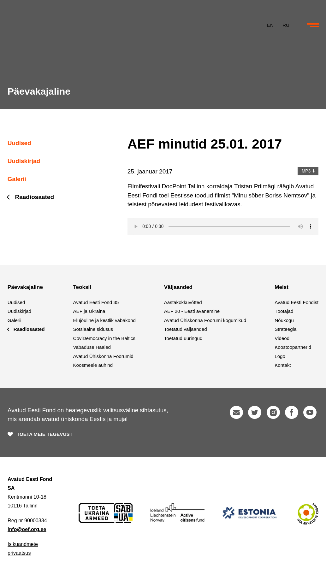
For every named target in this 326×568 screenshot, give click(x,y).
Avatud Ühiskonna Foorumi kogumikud (205, 320)
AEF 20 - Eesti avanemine (192, 311)
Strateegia (285, 329)
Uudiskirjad (24, 161)
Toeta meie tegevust (45, 434)
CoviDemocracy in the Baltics (104, 338)
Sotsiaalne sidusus (93, 329)
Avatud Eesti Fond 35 (96, 302)
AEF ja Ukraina (89, 311)
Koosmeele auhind (93, 365)
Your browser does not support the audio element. (223, 226)
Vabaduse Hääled (92, 347)
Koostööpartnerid (293, 347)
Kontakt (283, 365)
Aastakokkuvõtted (183, 302)
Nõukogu (284, 320)
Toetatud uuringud (183, 338)
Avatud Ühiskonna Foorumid (103, 356)
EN (269, 27)
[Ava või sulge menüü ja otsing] (313, 27)
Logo (280, 356)
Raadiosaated (34, 197)
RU (285, 27)
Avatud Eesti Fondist (296, 302)
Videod (282, 338)
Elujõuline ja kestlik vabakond (104, 320)
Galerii (17, 179)
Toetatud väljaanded (185, 329)
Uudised (19, 143)
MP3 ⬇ (308, 171)
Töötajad (284, 311)
